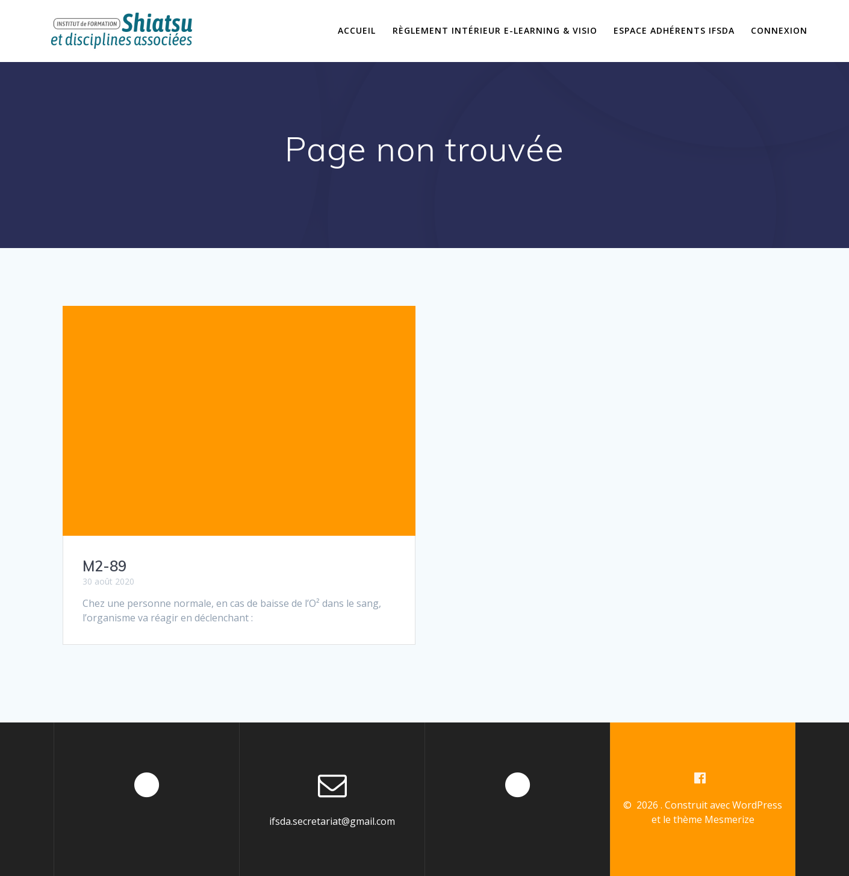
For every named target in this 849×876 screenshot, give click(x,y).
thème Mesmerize (713, 819)
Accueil (357, 30)
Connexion (779, 30)
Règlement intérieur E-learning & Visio (495, 30)
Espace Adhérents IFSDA (674, 30)
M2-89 (104, 566)
